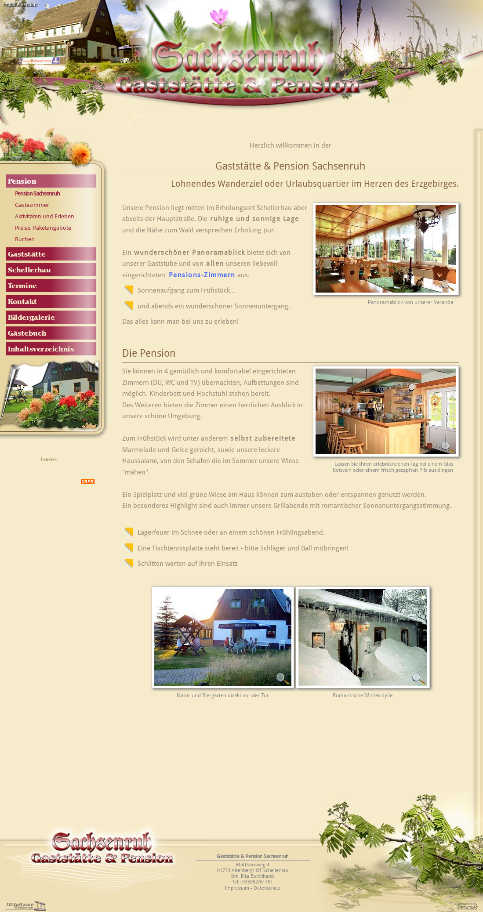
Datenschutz (267, 888)
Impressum (237, 888)
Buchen (25, 239)
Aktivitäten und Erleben (44, 216)
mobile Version (20, 4)
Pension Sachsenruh (37, 193)
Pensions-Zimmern (202, 275)
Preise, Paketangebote (43, 227)
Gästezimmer (32, 205)
